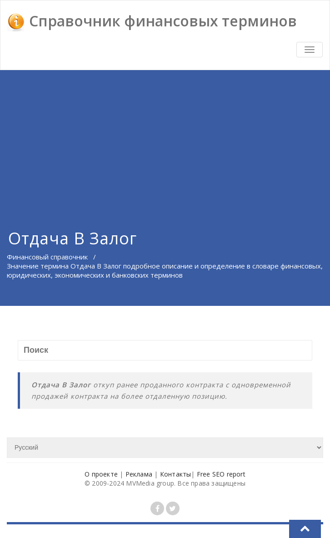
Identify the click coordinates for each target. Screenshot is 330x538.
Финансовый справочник (47, 256)
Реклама (138, 474)
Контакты (175, 474)
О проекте (101, 474)
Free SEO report (221, 474)
